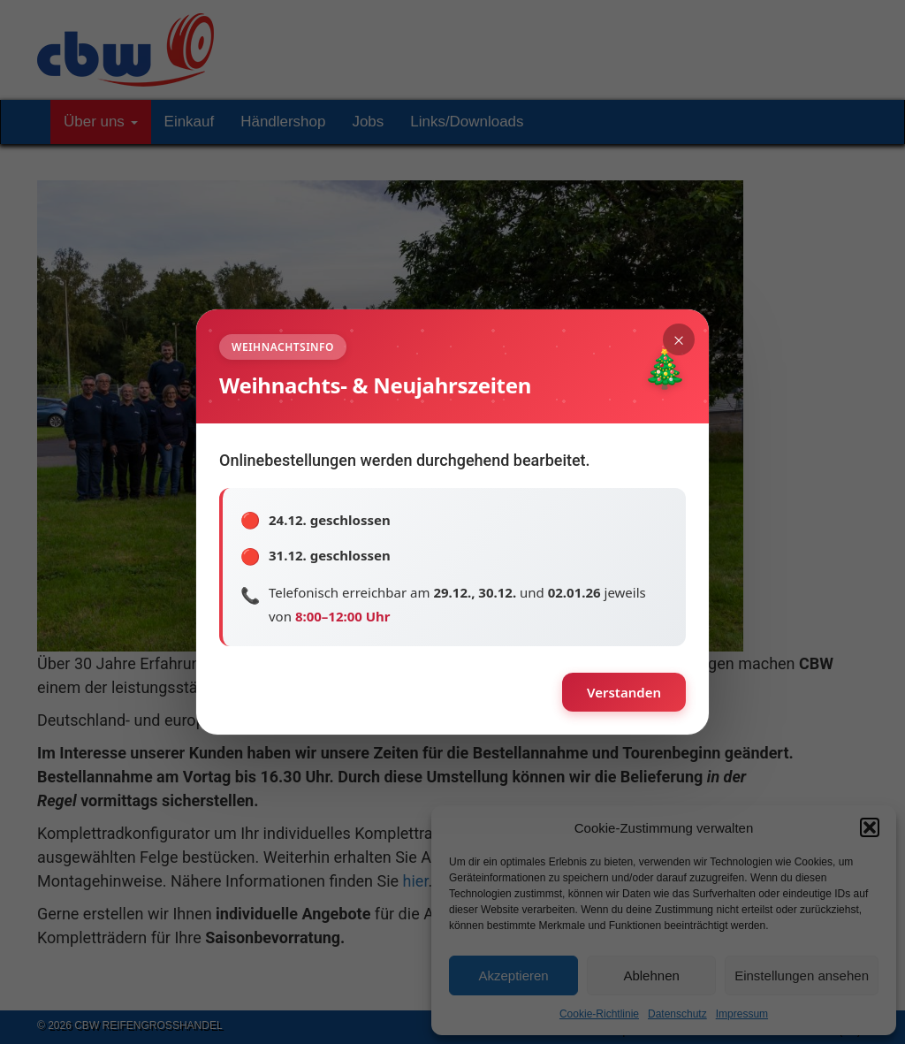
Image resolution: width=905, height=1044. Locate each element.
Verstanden (624, 692)
